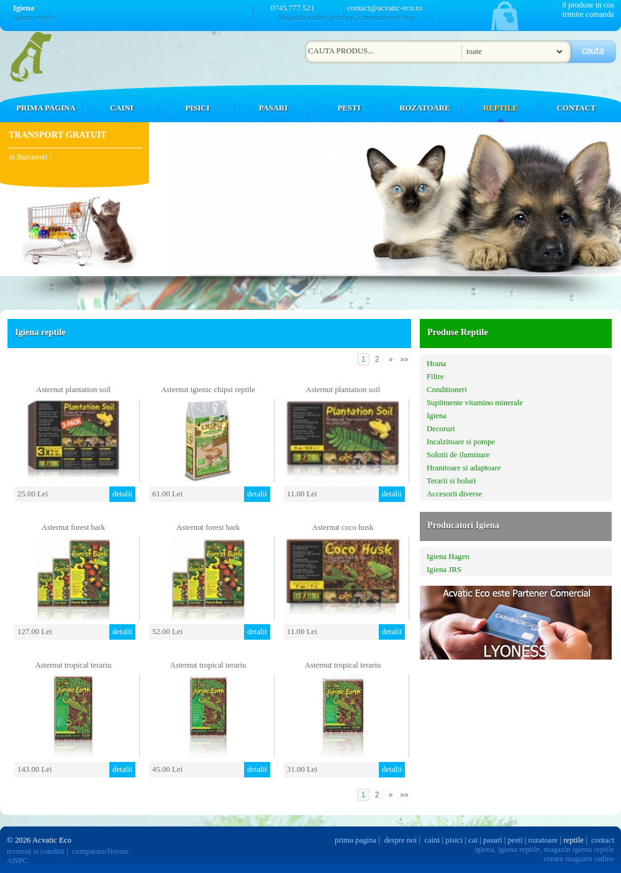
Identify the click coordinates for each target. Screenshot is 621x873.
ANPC (17, 860)
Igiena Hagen (448, 556)
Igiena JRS (444, 569)
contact (602, 840)
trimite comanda (588, 14)
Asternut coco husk (343, 527)
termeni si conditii (36, 851)
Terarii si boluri (451, 481)
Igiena (436, 415)
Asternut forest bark (73, 527)
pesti (514, 840)
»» (404, 359)
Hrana (436, 363)
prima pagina (355, 840)
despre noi (400, 840)
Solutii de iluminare (458, 454)
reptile (573, 840)
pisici (454, 840)
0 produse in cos (588, 5)
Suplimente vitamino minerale (475, 402)
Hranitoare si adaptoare (464, 467)
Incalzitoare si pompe (461, 441)
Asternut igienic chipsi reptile (208, 389)
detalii (122, 494)
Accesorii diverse (454, 494)
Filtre (435, 376)
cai (473, 840)
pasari (492, 840)
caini (432, 840)
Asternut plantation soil (73, 389)
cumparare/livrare (100, 851)
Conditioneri (447, 389)
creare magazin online (579, 858)
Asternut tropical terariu (73, 665)
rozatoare (543, 840)
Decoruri (441, 428)
